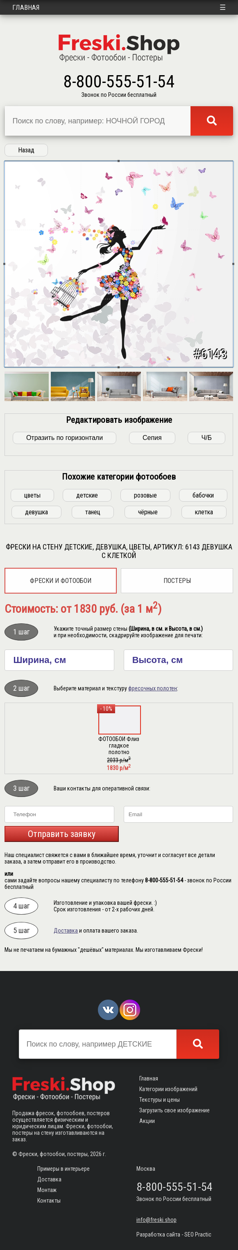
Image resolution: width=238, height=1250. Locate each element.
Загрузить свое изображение (174, 1110)
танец (92, 512)
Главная (26, 7)
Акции (147, 1121)
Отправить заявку (61, 834)
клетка (204, 512)
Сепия (152, 437)
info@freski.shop (156, 1220)
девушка (36, 512)
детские (87, 495)
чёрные (148, 512)
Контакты (49, 1200)
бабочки (203, 495)
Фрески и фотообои (60, 581)
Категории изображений (168, 1089)
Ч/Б (206, 437)
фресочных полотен (152, 688)
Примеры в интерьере (63, 1168)
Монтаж (47, 1190)
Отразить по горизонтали (64, 437)
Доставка (66, 930)
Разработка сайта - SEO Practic (173, 1234)
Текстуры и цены (159, 1099)
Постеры (177, 581)
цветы (32, 495)
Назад (26, 150)
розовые (145, 495)
